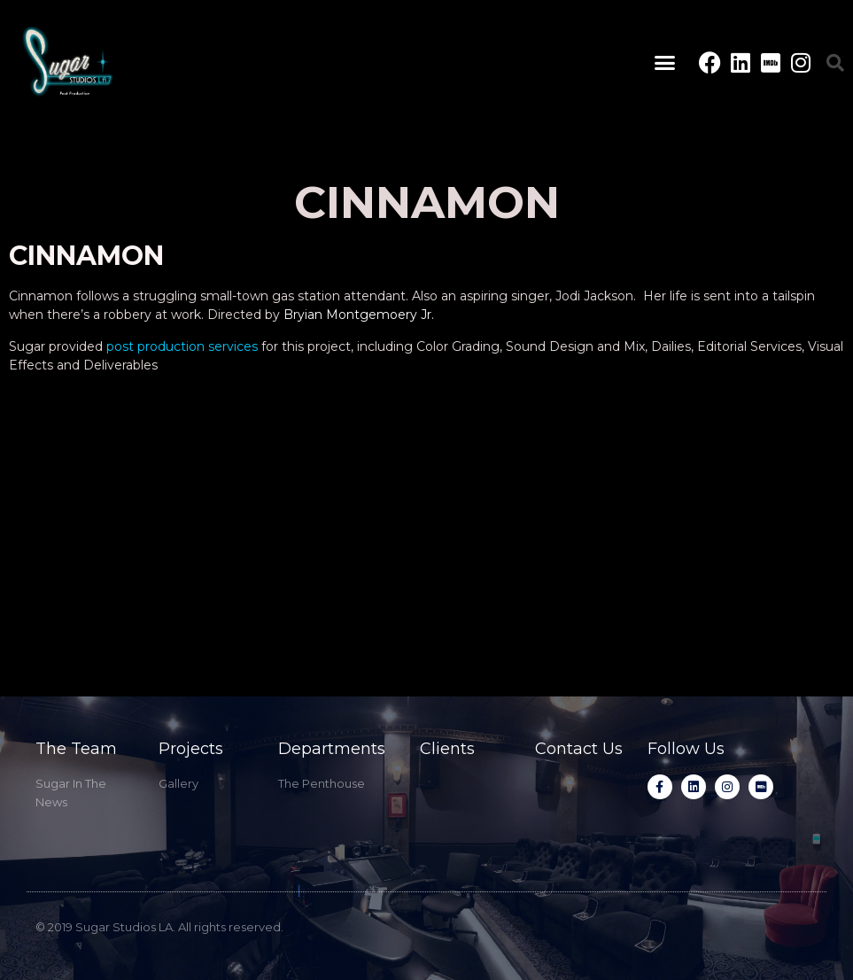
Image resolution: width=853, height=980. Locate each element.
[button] (664, 63)
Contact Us (579, 748)
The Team (76, 748)
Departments (331, 748)
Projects (191, 748)
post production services (182, 346)
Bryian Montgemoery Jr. (358, 315)
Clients (447, 748)
